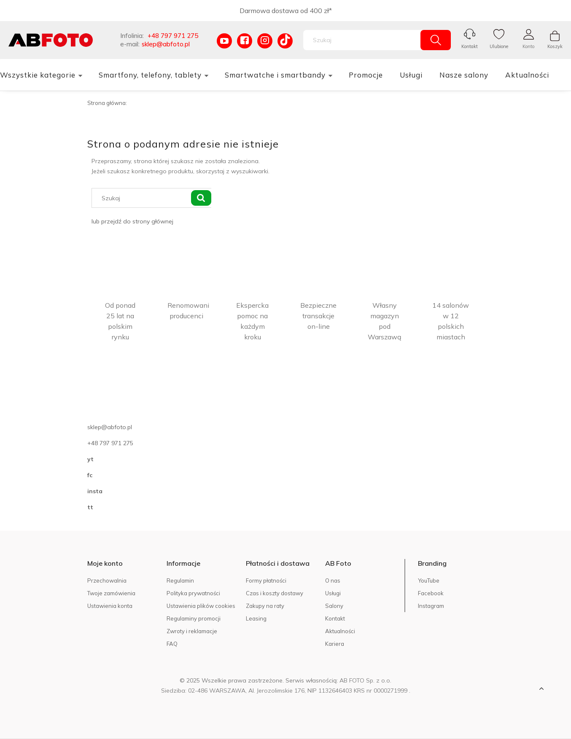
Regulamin (180, 580)
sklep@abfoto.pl (166, 44)
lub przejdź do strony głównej (132, 221)
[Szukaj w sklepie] (364, 40)
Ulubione (499, 46)
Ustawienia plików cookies (201, 605)
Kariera (334, 643)
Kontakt (469, 46)
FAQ (172, 643)
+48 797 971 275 (173, 36)
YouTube (428, 580)
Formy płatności (266, 580)
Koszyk (555, 46)
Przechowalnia (107, 580)
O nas (332, 580)
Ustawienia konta (109, 605)
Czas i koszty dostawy (274, 593)
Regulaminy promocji (194, 618)
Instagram (431, 605)
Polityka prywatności (193, 593)
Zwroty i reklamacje (192, 631)
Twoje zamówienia (111, 593)
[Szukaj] (435, 40)
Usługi (333, 593)
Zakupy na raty (265, 605)
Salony (334, 605)
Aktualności (340, 631)
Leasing (256, 618)
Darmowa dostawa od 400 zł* (286, 10)
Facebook (431, 593)
